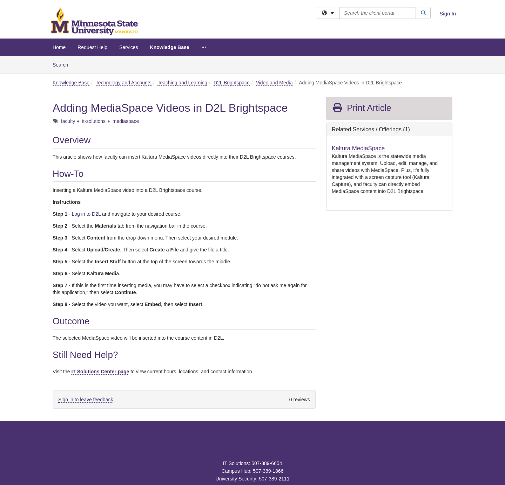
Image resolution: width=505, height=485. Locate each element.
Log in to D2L (86, 214)
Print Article (361, 108)
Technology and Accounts (124, 82)
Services (128, 47)
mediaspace (126, 121)
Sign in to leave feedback (85, 399)
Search (63, 64)
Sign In (447, 13)
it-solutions (94, 121)
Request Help (92, 47)
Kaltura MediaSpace (358, 148)
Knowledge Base (169, 47)
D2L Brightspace (232, 82)
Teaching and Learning (182, 82)
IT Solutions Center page (100, 371)
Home (59, 47)
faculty (68, 121)
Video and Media (274, 82)
